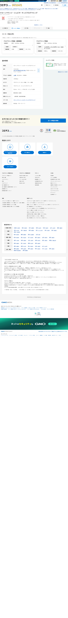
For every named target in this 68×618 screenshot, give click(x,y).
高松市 (25, 243)
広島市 (39, 246)
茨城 (15, 230)
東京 (52, 230)
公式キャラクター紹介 (54, 188)
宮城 (37, 227)
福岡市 (17, 248)
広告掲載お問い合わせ (39, 181)
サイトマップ (53, 192)
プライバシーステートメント (56, 181)
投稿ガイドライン (54, 183)
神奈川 (15, 232)
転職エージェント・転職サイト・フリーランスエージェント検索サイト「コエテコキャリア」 (43, 204)
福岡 (15, 248)
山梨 (43, 237)
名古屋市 (32, 234)
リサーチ (37, 335)
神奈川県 (15, 70)
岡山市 (32, 246)
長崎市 (32, 248)
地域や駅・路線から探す (23, 175)
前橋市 (32, 230)
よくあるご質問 (37, 175)
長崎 (29, 248)
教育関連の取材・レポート (6, 190)
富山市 (25, 237)
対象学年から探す (22, 177)
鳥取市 (17, 246)
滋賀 (15, 240)
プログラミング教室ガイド (6, 175)
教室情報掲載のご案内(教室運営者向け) (50, 2)
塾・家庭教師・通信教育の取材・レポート (9, 186)
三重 (37, 234)
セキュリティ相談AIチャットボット (41, 307)
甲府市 (46, 237)
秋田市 (47, 227)
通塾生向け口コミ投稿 (62, 72)
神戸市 (39, 240)
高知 (36, 243)
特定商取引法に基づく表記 (55, 179)
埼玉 (37, 230)
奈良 (43, 240)
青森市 (25, 227)
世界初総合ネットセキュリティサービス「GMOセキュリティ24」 (10, 307)
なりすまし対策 (43, 309)
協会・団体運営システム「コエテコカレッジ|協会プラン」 (37, 217)
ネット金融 (45, 335)
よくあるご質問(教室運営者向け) (63, 2)
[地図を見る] (38, 70)
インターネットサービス (4, 335)
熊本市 (39, 248)
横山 (25, 70)
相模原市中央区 (20, 70)
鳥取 (15, 246)
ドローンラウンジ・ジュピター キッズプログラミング (24, 100)
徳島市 (17, 243)
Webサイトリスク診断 (32, 307)
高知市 (39, 243)
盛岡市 (32, 227)
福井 (36, 237)
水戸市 (17, 230)
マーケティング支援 (32, 335)
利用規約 (52, 175)
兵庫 (36, 240)
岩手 (30, 227)
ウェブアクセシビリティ (55, 190)
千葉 (45, 230)
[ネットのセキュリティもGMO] (10, 1)
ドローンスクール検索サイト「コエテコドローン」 (36, 202)
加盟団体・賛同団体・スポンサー (56, 185)
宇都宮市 (25, 230)
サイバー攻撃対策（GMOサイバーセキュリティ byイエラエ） (17, 309)
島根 (22, 246)
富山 (22, 237)
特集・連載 (4, 177)
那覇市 (26, 250)
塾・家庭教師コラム (5, 185)
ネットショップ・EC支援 (13, 335)
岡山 (29, 246)
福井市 (39, 237)
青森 (23, 227)
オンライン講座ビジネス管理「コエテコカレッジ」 (36, 210)
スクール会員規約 (54, 177)
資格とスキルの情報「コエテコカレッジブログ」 (35, 212)
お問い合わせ (37, 177)
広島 (36, 246)
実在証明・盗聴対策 (4, 309)
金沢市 (32, 237)
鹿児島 (15, 250)
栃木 (22, 230)
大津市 (17, 240)
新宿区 (55, 230)
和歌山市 (54, 240)
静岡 (22, 234)
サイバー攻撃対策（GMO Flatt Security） (33, 309)
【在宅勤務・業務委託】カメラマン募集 (9, 204)
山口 (43, 246)
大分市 (46, 248)
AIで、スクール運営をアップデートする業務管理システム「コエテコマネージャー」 (41, 208)
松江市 (25, 246)
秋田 (44, 227)
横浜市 (18, 232)
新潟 (15, 237)
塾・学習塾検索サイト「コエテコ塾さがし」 (34, 206)
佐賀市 (25, 248)
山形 (51, 227)
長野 (50, 237)
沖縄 (23, 250)
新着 (3, 181)
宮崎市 (53, 248)
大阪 (29, 240)
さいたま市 (40, 230)
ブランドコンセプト (54, 186)
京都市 (25, 240)
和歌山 (50, 240)
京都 (22, 240)
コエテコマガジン (5, 179)
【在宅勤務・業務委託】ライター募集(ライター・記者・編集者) (13, 202)
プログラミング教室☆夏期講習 (13, 41)
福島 (58, 227)
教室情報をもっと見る (38, 24)
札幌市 (18, 227)
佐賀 (22, 248)
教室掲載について (38, 179)
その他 (60, 335)
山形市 (54, 227)
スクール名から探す (22, 179)
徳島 (15, 243)
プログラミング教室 (42, 41)
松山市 (32, 243)
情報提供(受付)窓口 (38, 183)
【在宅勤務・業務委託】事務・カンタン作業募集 (10, 206)
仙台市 (40, 227)
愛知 (29, 234)
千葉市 (48, 230)
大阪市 (32, 240)
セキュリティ (26, 335)
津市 (39, 234)
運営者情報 (37, 185)
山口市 (46, 246)
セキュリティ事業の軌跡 (50, 309)
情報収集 (41, 335)
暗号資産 (49, 335)
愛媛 (29, 243)
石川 (29, 237)
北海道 (15, 227)
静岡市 (25, 234)
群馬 (30, 230)
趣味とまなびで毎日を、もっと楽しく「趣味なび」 (36, 215)
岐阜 (15, 234)
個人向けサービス (54, 335)
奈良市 (46, 240)
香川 (22, 243)
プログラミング (5, 183)
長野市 (53, 237)
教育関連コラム (5, 188)
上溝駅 (15, 75)
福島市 (61, 227)
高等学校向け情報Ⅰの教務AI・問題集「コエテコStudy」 (37, 214)
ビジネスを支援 (20, 335)
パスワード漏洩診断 (24, 307)
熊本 (36, 248)
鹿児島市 (18, 250)
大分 (43, 248)
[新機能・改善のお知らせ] (42, 5)
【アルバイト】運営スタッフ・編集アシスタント (10, 200)
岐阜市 (17, 234)
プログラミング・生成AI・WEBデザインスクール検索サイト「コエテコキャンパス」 (41, 200)
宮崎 (50, 248)
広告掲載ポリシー (54, 194)
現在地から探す (22, 183)
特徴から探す (21, 181)
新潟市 (17, 237)
